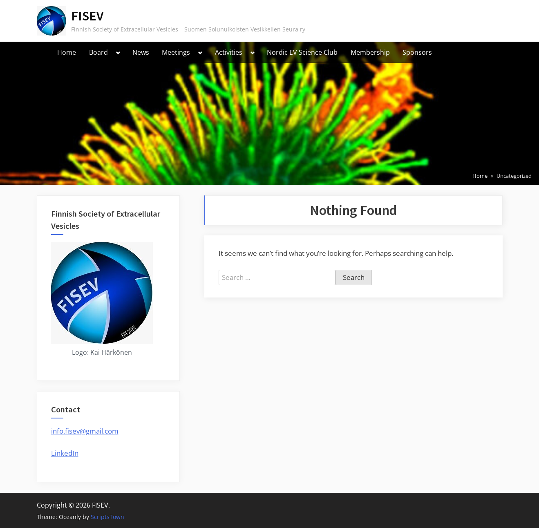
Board (98, 52)
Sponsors (417, 52)
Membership (370, 52)
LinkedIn (64, 453)
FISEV (87, 15)
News (140, 52)
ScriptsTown (107, 517)
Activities (228, 52)
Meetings (176, 52)
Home (66, 52)
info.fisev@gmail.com (85, 431)
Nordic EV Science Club (302, 52)
